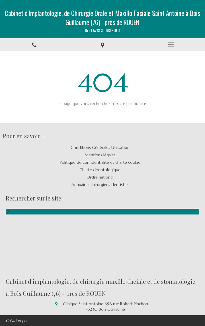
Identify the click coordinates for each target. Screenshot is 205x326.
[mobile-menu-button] (171, 44)
